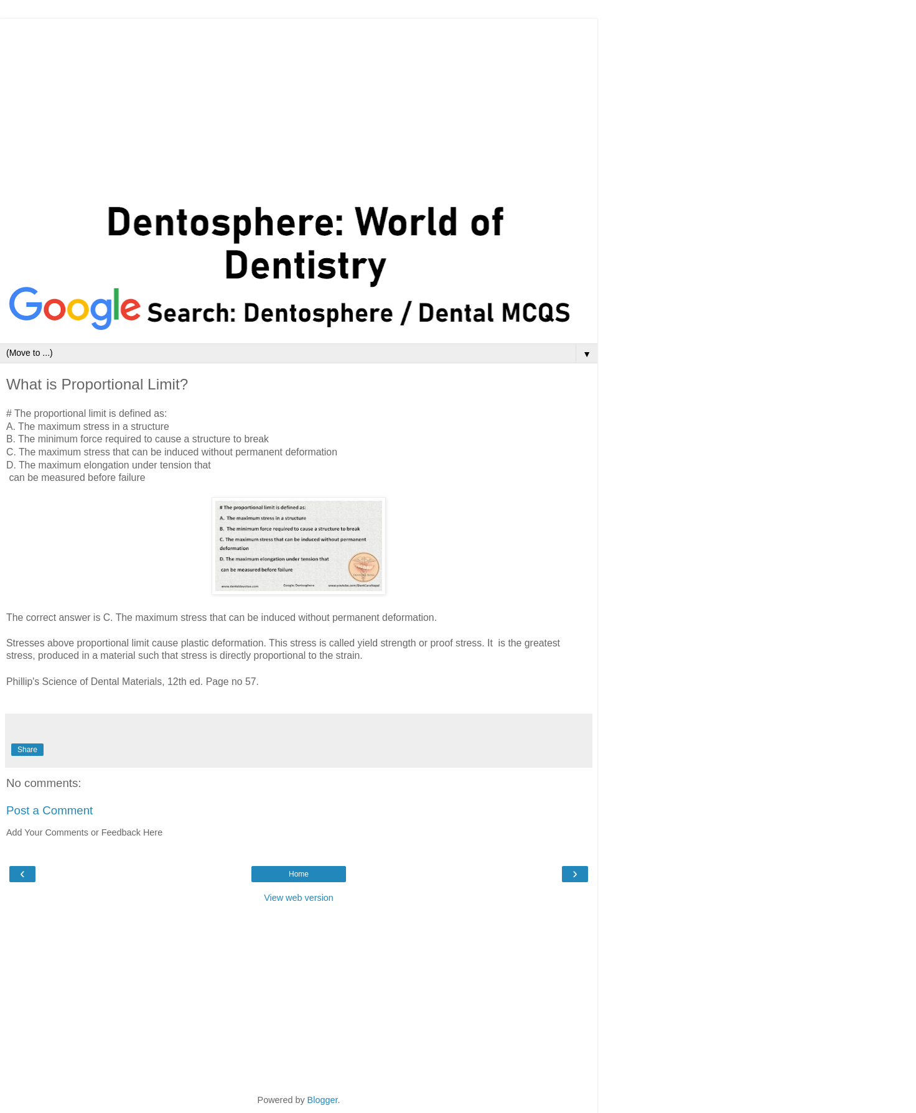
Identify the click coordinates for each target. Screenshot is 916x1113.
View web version (299, 898)
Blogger (322, 1100)
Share (27, 749)
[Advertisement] (298, 106)
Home (299, 874)
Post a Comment (49, 810)
